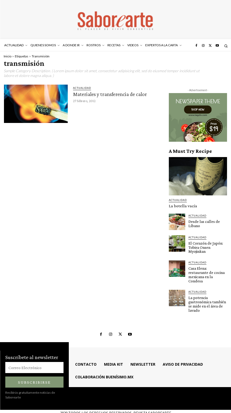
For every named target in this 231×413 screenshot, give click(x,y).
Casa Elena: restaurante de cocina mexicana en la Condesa (206, 267)
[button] (226, 46)
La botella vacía (180, 206)
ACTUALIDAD (82, 87)
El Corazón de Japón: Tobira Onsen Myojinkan (206, 244)
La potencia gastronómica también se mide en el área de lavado (207, 291)
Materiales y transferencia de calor (110, 94)
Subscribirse (34, 366)
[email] (34, 352)
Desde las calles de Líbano (202, 223)
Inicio (7, 56)
